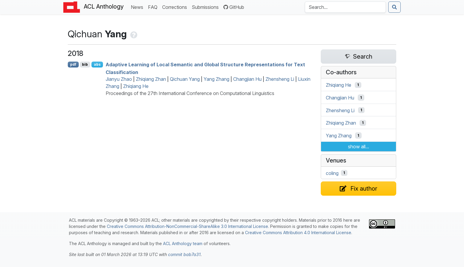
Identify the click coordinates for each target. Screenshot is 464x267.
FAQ (154, 6)
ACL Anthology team (182, 243)
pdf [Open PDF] (73, 64)
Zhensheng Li (279, 79)
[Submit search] (394, 7)
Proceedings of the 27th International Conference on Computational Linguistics (190, 93)
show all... (358, 146)
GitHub (233, 7)
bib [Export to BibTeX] (85, 64)
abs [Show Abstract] (97, 64)
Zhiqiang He (136, 86)
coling (332, 173)
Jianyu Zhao (119, 79)
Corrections (175, 6)
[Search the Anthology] (345, 7)
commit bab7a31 (184, 254)
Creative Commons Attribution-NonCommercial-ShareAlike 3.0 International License (187, 226)
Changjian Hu (247, 79)
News (138, 6)
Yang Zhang (216, 79)
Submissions (206, 6)
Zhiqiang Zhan (151, 79)
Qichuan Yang (185, 79)
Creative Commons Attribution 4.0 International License (298, 232)
